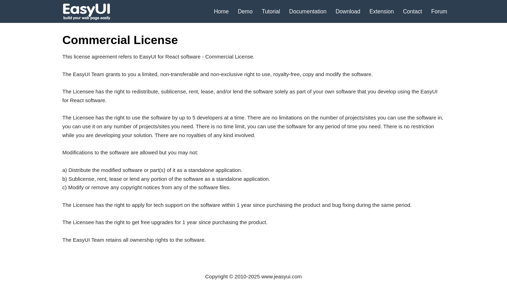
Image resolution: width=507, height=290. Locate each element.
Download (348, 11)
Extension (381, 11)
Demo (245, 11)
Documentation (307, 11)
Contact (412, 11)
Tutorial (271, 11)
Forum (439, 11)
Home (221, 11)
